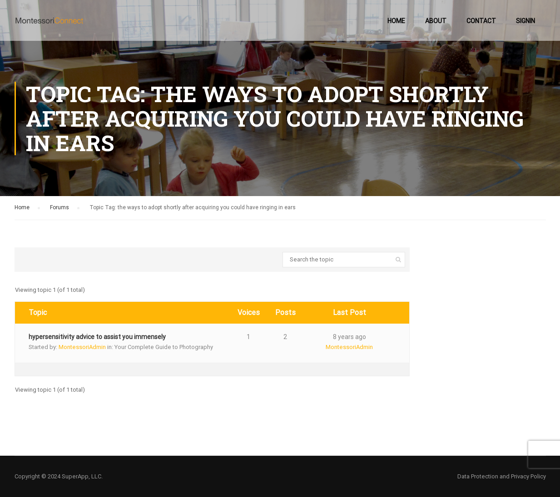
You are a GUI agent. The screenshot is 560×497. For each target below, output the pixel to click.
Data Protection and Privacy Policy (501, 476)
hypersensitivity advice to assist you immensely (97, 336)
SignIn (525, 21)
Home (396, 21)
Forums (59, 207)
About (435, 21)
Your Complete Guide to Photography (163, 347)
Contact (481, 21)
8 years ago (349, 336)
